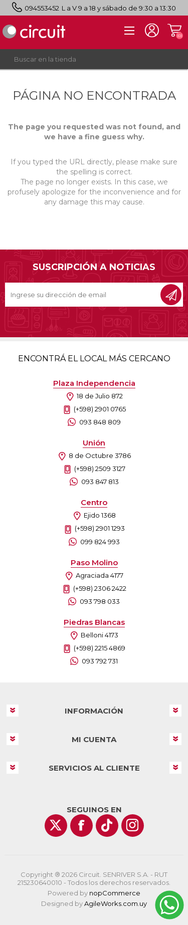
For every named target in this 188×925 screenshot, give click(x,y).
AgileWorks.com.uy (115, 903)
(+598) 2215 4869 (99, 648)
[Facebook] (81, 825)
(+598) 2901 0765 (100, 409)
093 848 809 (100, 422)
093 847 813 (100, 482)
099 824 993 (100, 542)
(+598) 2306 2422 (99, 588)
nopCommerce (114, 893)
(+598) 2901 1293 (100, 528)
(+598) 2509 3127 (99, 469)
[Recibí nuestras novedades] (83, 294)
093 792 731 (100, 661)
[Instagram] (132, 825)
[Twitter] (56, 825)
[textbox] (84, 59)
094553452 (42, 8)
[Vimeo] (107, 825)
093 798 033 (100, 601)
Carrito (174, 31)
